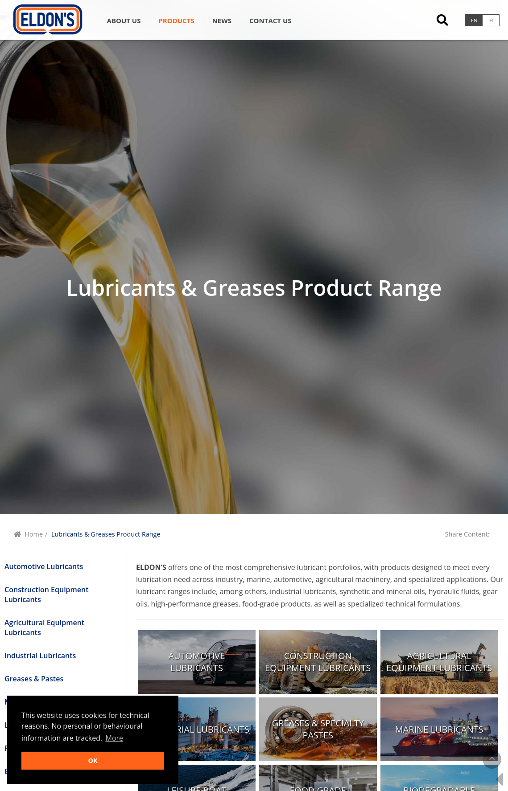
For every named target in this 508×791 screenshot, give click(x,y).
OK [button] (92, 760)
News (221, 20)
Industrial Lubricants (40, 655)
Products (176, 20)
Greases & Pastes (33, 679)
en (474, 20)
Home (34, 534)
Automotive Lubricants (43, 566)
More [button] (115, 738)
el (492, 20)
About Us (124, 20)
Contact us (270, 20)
